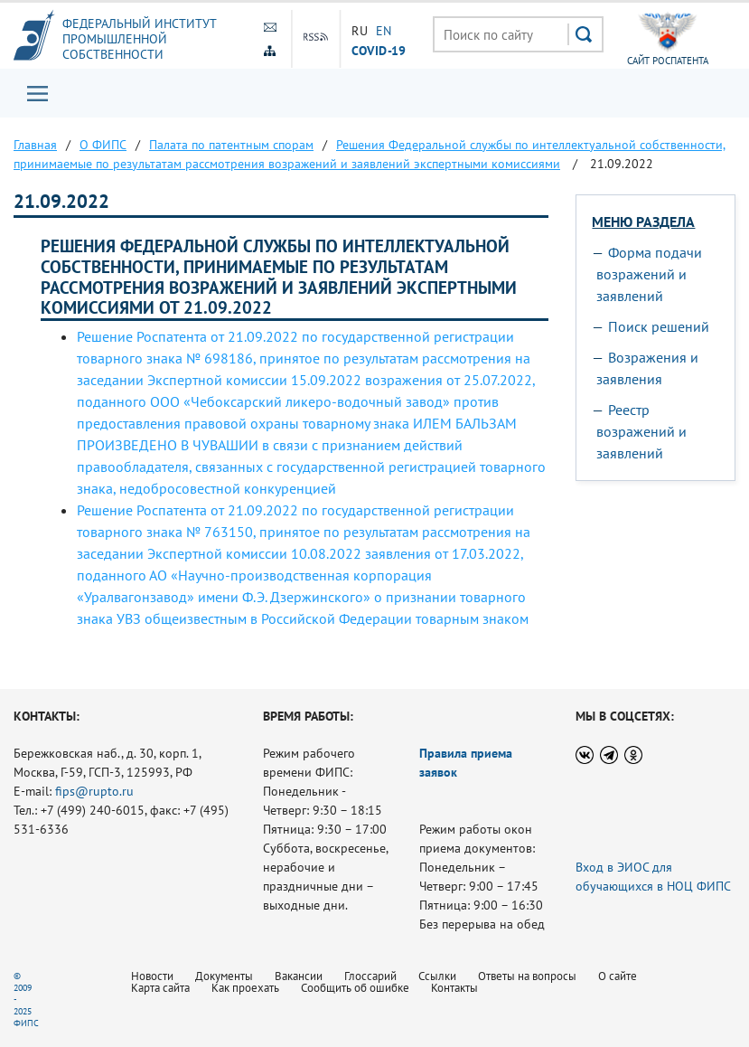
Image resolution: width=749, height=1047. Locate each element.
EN (383, 31)
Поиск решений (658, 326)
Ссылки (437, 976)
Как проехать (245, 987)
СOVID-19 (378, 50)
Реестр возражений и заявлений (641, 431)
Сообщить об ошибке (355, 987)
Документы (224, 976)
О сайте (617, 976)
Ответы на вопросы (527, 976)
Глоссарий (370, 976)
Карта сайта (160, 987)
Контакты (454, 987)
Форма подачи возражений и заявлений (649, 274)
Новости (152, 976)
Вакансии (299, 976)
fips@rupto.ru (94, 791)
